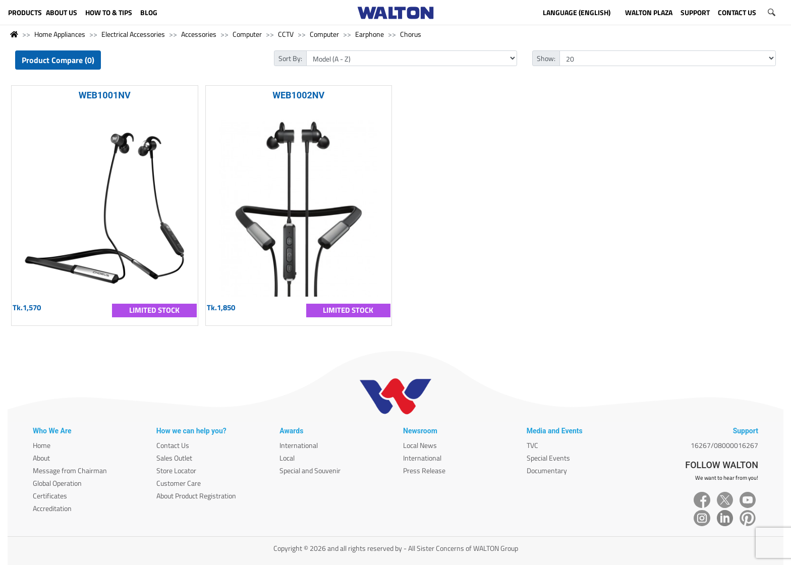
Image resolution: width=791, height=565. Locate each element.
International (298, 445)
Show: (546, 58)
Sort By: (290, 58)
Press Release (424, 470)
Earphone (369, 34)
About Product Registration (196, 495)
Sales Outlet (174, 458)
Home (41, 445)
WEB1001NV (105, 95)
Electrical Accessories (133, 34)
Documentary (547, 470)
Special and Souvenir (310, 470)
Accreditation (52, 508)
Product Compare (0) (58, 60)
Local (287, 458)
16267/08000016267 (724, 445)
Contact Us (172, 445)
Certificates (50, 495)
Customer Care (178, 483)
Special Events (548, 458)
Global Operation (57, 483)
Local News (420, 445)
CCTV (286, 34)
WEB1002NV (298, 95)
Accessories (198, 34)
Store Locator (176, 470)
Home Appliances (59, 34)
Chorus (410, 34)
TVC (532, 445)
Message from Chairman (70, 470)
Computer (247, 34)
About (41, 458)
